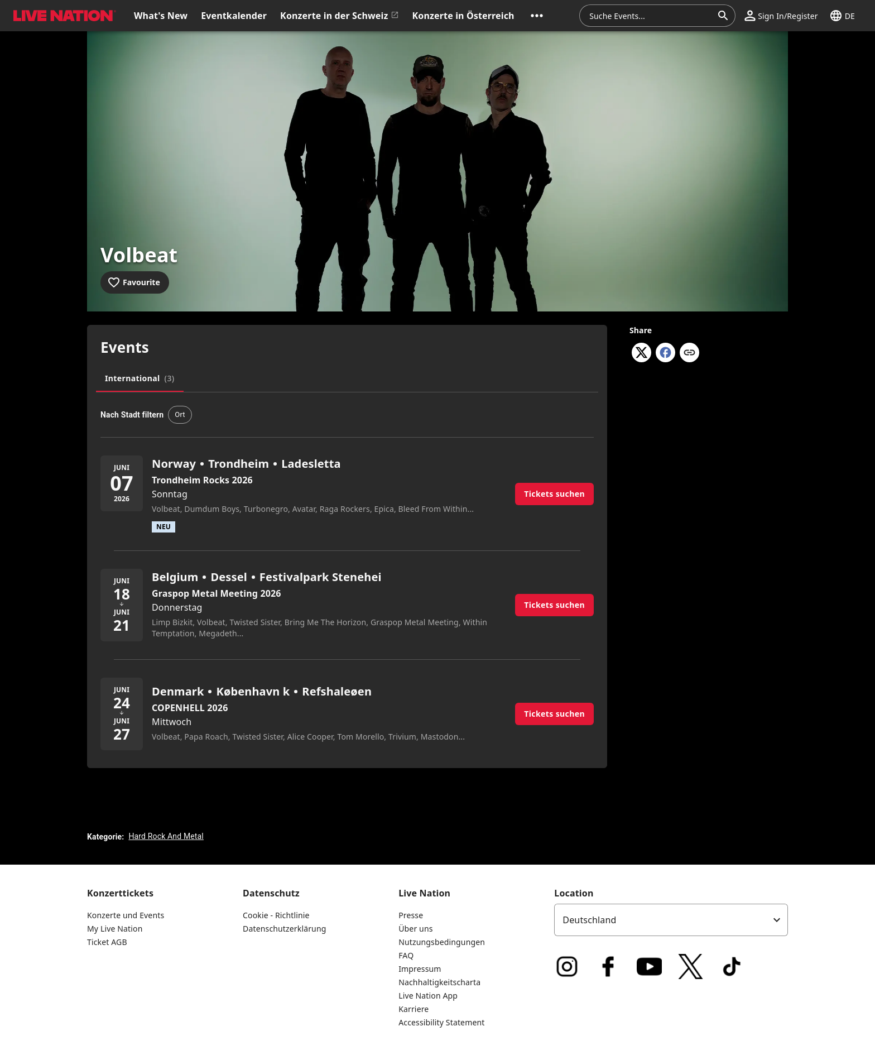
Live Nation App (428, 995)
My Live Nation (114, 928)
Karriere (413, 1009)
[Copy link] (689, 353)
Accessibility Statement (441, 1022)
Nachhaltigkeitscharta (439, 982)
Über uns (415, 928)
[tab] (140, 378)
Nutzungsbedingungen (441, 942)
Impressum (419, 968)
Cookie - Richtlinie (276, 915)
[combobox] (651, 15)
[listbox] (671, 920)
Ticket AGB (107, 942)
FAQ (406, 955)
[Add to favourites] (134, 282)
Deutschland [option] (589, 920)
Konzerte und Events (125, 915)
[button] (536, 15)
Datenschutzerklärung (284, 928)
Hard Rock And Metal (165, 836)
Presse (410, 915)
